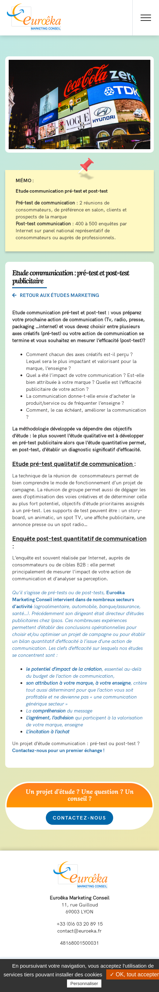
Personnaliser (84, 983)
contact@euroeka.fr (79, 931)
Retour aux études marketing (55, 295)
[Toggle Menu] (146, 18)
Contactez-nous (79, 818)
